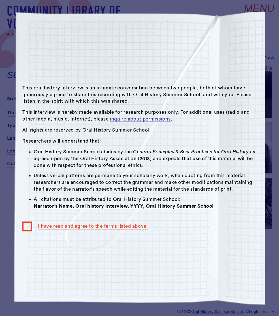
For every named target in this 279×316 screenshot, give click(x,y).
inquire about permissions (140, 119)
